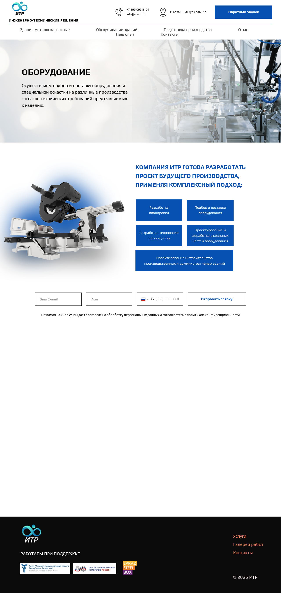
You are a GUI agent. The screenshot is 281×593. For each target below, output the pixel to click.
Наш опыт (125, 34)
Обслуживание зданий (116, 29)
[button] (243, 12)
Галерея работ (248, 544)
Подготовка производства (188, 29)
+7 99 (130, 9)
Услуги (239, 536)
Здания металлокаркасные (45, 29)
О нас (243, 29)
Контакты (169, 34)
